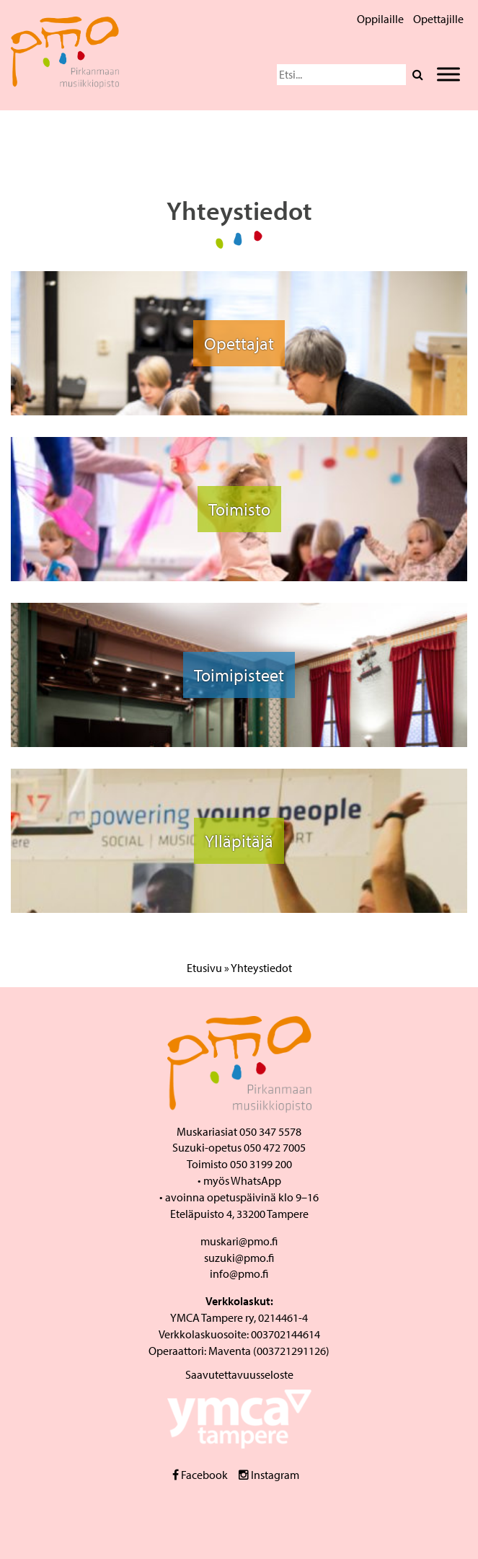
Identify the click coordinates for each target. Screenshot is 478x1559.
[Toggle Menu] (448, 74)
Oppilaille (380, 19)
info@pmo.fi (239, 1273)
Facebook (200, 1474)
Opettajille (438, 19)
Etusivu (204, 967)
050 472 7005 (275, 1147)
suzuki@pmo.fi (239, 1257)
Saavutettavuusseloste (239, 1374)
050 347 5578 (270, 1131)
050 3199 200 (261, 1164)
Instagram (269, 1474)
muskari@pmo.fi (239, 1241)
